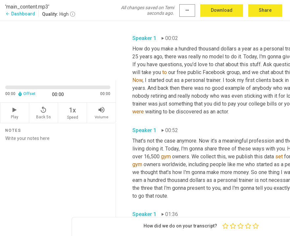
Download (222, 10)
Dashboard (20, 13)
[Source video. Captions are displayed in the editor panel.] (58, 50)
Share (265, 10)
